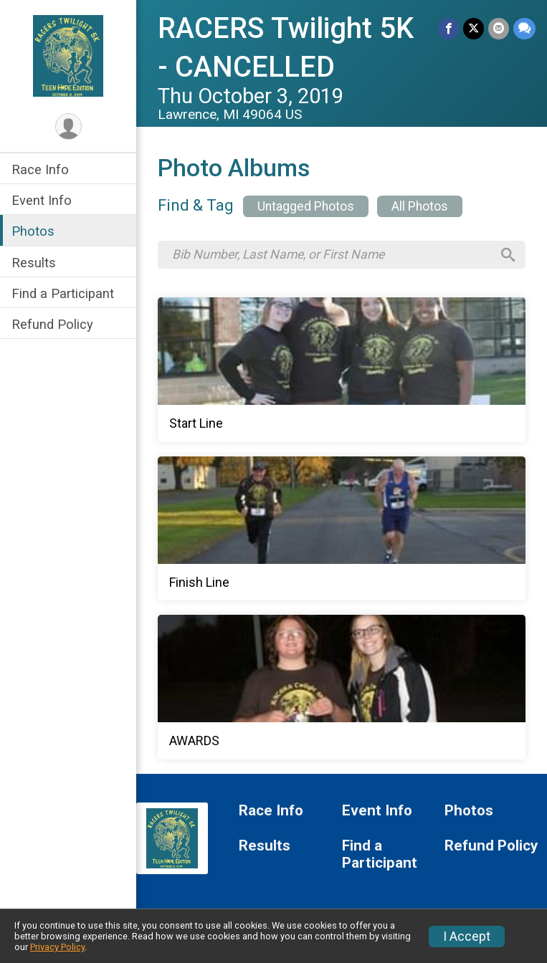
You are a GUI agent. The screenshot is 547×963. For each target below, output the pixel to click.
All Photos (419, 206)
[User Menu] (68, 126)
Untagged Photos (305, 206)
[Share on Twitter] (473, 28)
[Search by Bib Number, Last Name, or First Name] (331, 254)
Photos (32, 231)
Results (33, 262)
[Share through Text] (524, 28)
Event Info (41, 200)
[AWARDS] (341, 687)
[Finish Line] (341, 528)
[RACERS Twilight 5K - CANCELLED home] (68, 55)
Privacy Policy (57, 947)
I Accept (466, 936)
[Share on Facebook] (448, 28)
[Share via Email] (498, 28)
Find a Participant (62, 293)
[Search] (508, 255)
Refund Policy (52, 324)
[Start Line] (341, 369)
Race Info (40, 169)
